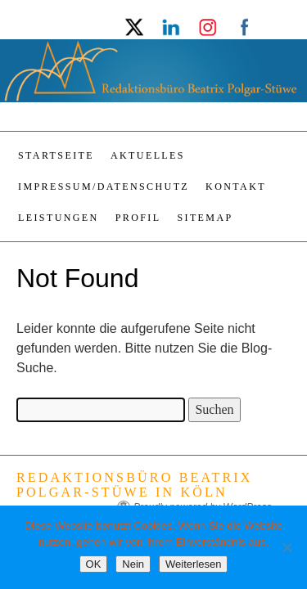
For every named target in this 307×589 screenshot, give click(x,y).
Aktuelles (148, 155)
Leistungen (58, 217)
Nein (133, 564)
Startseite (56, 155)
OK (94, 564)
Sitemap (205, 217)
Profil (138, 217)
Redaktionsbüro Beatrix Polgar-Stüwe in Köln (134, 484)
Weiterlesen (193, 564)
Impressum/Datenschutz (103, 186)
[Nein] (286, 547)
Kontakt (235, 186)
